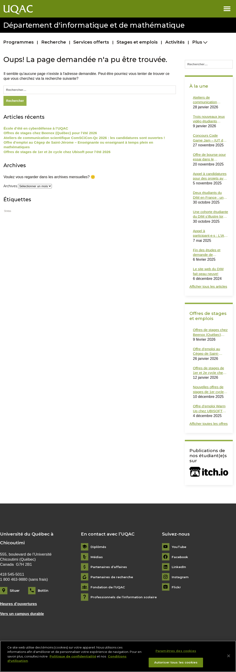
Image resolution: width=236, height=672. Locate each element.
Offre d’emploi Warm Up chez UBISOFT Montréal (210, 418)
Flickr (176, 601)
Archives (10, 187)
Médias (97, 571)
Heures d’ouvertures (19, 618)
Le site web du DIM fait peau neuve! (208, 274)
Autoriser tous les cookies (176, 664)
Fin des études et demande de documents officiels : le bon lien (209, 255)
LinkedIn (179, 581)
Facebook (180, 571)
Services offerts (91, 42)
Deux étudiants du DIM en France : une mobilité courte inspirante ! (210, 197)
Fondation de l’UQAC (108, 601)
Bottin (43, 605)
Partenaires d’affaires (109, 581)
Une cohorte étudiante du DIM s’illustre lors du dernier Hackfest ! (207, 216)
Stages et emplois (137, 42)
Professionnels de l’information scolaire (125, 611)
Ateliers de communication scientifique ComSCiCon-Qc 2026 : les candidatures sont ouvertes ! (86, 139)
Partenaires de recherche (112, 591)
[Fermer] (229, 658)
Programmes (18, 42)
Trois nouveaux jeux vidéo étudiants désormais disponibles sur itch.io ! (210, 119)
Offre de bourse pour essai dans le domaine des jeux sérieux (210, 158)
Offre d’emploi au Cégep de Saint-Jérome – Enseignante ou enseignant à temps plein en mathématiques (80, 146)
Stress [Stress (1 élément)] (7, 212)
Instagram (180, 591)
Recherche (53, 42)
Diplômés (99, 561)
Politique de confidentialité (73, 658)
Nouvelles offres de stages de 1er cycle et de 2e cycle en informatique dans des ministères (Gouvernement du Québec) (209, 398)
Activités (175, 42)
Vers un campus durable (22, 628)
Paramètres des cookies (176, 653)
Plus (197, 42)
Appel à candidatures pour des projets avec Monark (210, 178)
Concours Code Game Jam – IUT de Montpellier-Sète (209, 139)
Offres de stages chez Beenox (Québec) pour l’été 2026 (51, 134)
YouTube (179, 561)
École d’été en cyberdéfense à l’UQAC (36, 129)
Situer (15, 605)
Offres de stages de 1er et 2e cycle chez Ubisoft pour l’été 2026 (58, 153)
